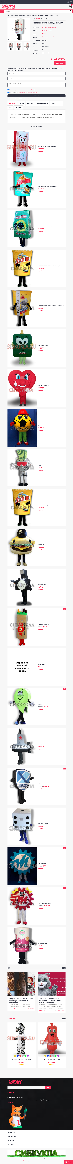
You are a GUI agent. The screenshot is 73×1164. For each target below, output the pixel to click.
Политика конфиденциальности (42, 1161)
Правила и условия (28, 1161)
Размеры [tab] (30, 103)
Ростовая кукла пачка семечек (47, 186)
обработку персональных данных (28, 92)
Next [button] (29, 46)
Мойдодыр (41, 664)
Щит (39, 784)
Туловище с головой (48, 37)
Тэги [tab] (60, 103)
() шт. (68, 1162)
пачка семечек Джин (44, 505)
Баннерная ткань (47, 30)
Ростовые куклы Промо (18, 15)
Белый (44, 33)
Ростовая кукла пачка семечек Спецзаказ (51, 305)
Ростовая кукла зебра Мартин (22, 1059)
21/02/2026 (31, 1009)
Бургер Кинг (41, 544)
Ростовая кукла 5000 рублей (47, 146)
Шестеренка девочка (44, 903)
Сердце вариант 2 (43, 385)
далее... (11, 1009)
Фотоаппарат (42, 584)
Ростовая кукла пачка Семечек (47, 226)
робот (39, 465)
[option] (10, 46)
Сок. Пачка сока (43, 345)
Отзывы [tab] (21, 103)
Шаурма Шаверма (43, 624)
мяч (39, 425)
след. (57, 15)
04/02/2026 (61, 1010)
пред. (52, 15)
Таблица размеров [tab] (42, 103)
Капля (39, 704)
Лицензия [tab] (18, 107)
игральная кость (43, 823)
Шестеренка (42, 863)
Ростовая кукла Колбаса (52, 1059)
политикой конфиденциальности (35, 90)
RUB (2, 2)
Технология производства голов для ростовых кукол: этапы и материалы (50, 1000)
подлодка (41, 744)
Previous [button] (63, 968)
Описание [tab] (12, 103)
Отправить (36, 95)
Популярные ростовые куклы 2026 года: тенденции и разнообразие (21, 1000)
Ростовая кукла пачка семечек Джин (49, 266)
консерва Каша (42, 943)
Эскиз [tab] (53, 103)
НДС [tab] (10, 107)
